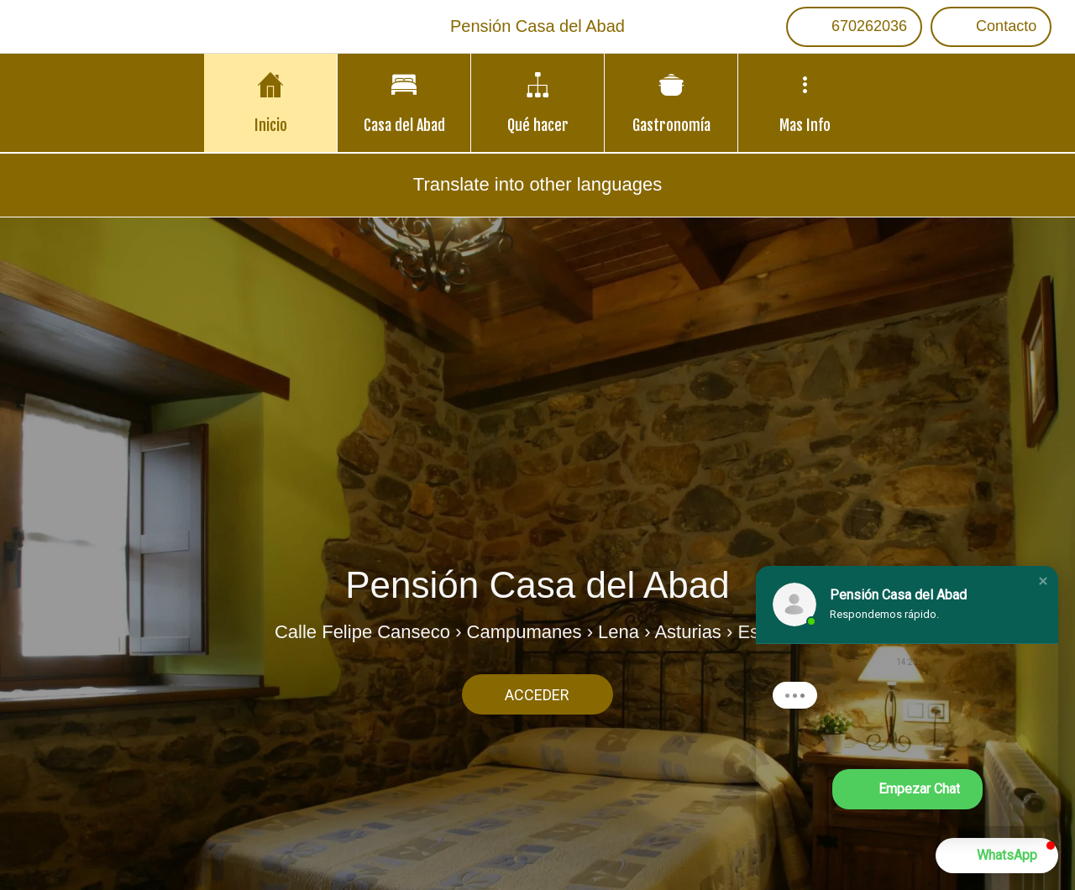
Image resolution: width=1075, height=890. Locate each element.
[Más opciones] (804, 103)
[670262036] (854, 27)
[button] (1043, 581)
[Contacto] (991, 27)
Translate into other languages (537, 184)
